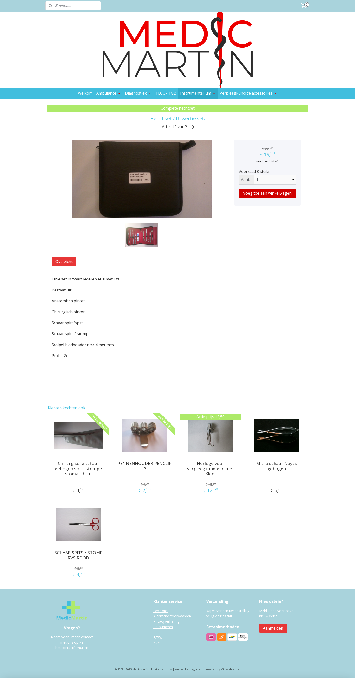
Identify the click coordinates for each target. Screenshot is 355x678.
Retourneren (163, 626)
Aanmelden (273, 628)
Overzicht (64, 261)
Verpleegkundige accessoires (248, 93)
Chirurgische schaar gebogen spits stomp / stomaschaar (78, 468)
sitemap (160, 669)
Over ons (160, 610)
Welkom (85, 93)
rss (170, 669)
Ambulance (108, 93)
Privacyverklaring (166, 621)
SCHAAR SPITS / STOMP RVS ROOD (79, 555)
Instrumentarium (198, 93)
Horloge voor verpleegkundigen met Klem (210, 468)
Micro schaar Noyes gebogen (276, 466)
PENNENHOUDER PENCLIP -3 (144, 466)
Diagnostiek (138, 93)
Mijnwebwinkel (230, 669)
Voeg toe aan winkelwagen (267, 193)
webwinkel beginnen (188, 669)
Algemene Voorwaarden (172, 616)
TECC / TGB (165, 93)
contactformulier (74, 647)
